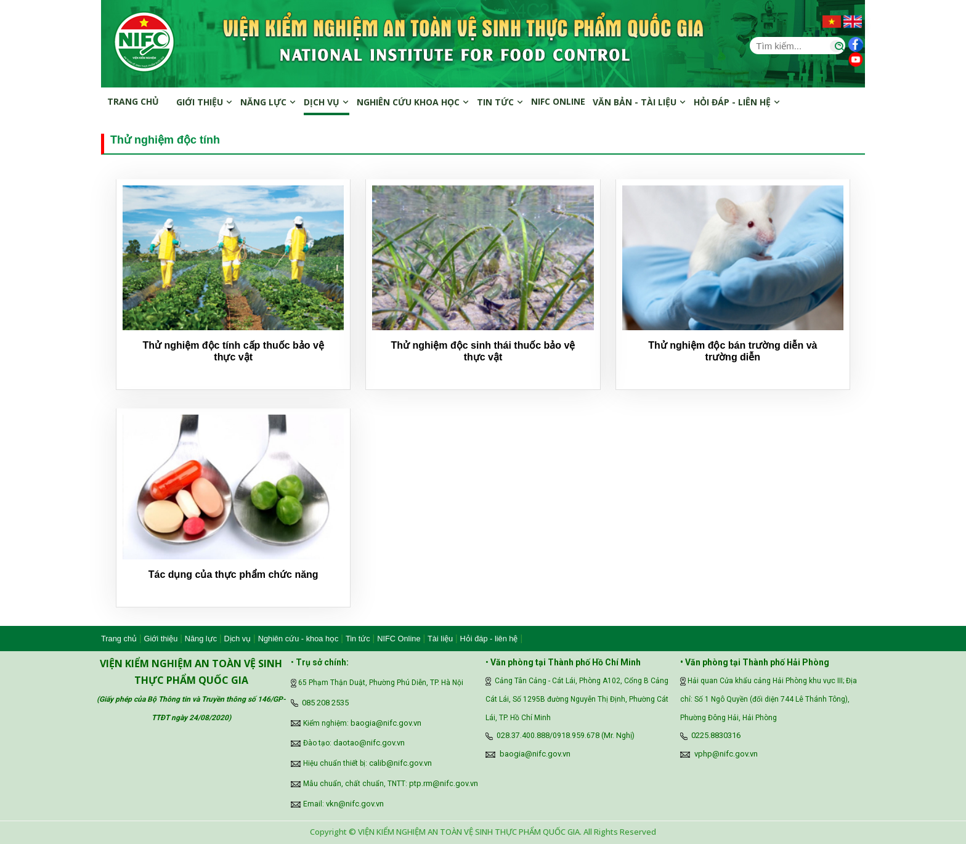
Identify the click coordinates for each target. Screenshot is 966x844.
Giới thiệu (204, 102)
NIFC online (558, 101)
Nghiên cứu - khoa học (298, 638)
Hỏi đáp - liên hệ (489, 638)
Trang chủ (133, 101)
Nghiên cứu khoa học (413, 102)
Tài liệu (440, 638)
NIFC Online (398, 638)
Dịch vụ (326, 102)
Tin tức (500, 102)
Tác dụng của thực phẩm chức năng (233, 574)
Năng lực (268, 102)
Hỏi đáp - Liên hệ (737, 102)
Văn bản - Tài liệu (639, 102)
